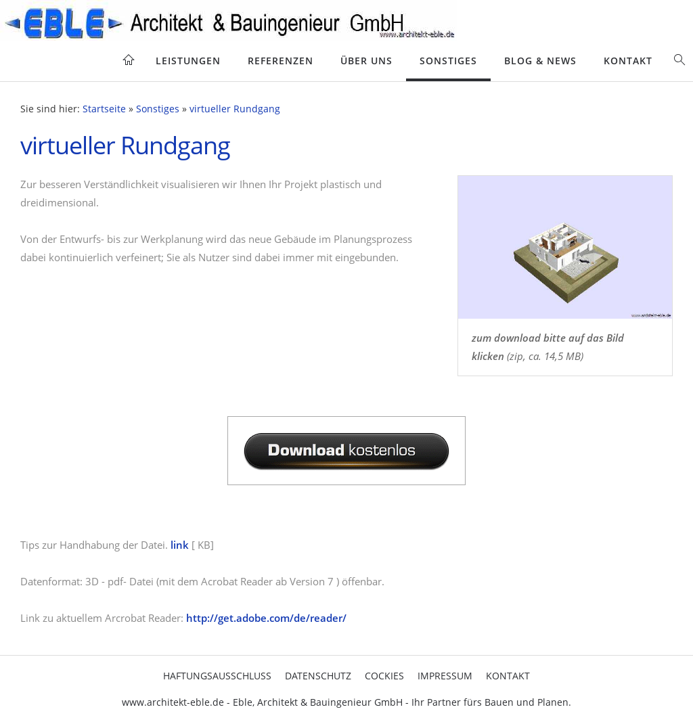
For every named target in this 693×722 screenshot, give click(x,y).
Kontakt (628, 60)
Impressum (445, 675)
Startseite (104, 109)
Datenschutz (318, 675)
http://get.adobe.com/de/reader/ (266, 618)
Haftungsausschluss (217, 675)
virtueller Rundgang (234, 109)
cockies (384, 675)
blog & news (540, 60)
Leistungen (188, 60)
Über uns (366, 60)
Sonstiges (448, 60)
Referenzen (280, 60)
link (180, 544)
